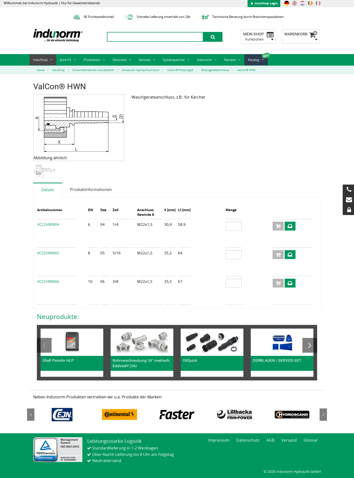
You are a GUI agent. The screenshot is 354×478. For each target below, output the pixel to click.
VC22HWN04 (48, 224)
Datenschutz (248, 440)
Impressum (218, 440)
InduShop (40, 60)
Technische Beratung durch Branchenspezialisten (242, 16)
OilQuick (190, 360)
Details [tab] (47, 189)
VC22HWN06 (48, 281)
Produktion (92, 60)
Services (144, 60)
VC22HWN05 (48, 252)
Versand (289, 440)
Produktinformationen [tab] (91, 189)
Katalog (253, 60)
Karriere (230, 60)
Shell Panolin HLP (58, 360)
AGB (270, 440)
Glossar (311, 440)
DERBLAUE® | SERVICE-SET (277, 360)
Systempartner (174, 60)
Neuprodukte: (58, 316)
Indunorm (204, 60)
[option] (44, 172)
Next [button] (309, 345)
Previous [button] (44, 345)
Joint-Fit (65, 60)
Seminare (119, 60)
